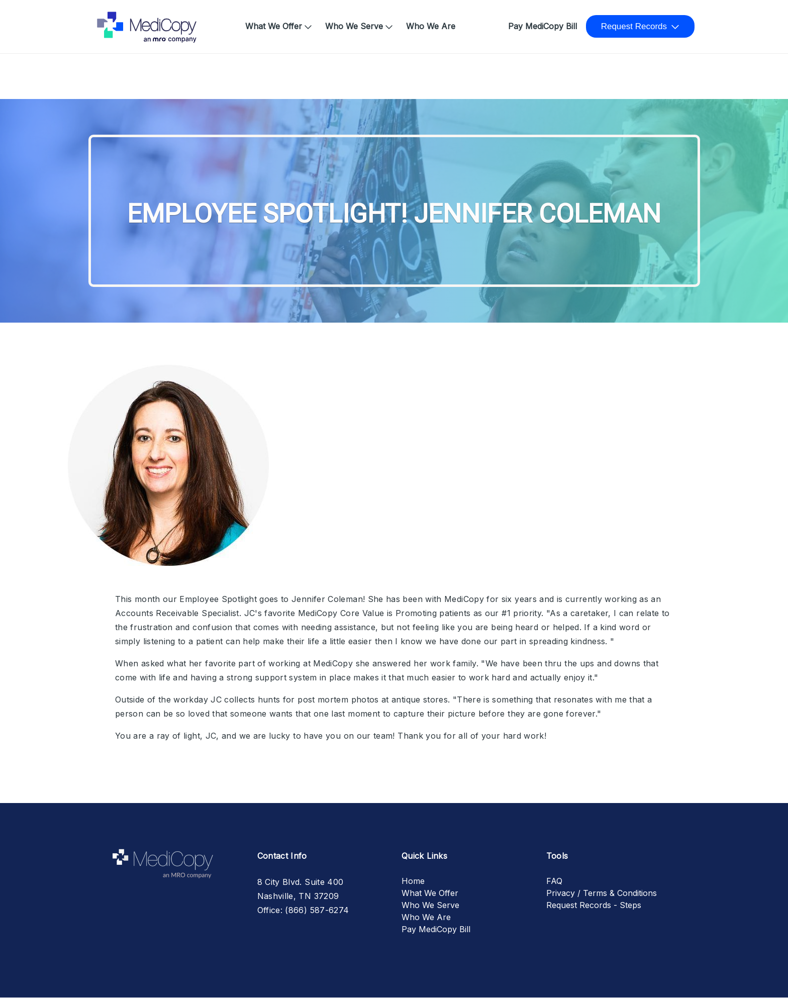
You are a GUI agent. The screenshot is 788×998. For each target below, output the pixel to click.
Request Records (634, 26)
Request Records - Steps (593, 905)
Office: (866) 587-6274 (303, 910)
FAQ (554, 881)
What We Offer (273, 26)
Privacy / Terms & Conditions (601, 893)
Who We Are (430, 26)
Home (112, 21)
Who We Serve (354, 26)
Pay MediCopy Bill (542, 26)
